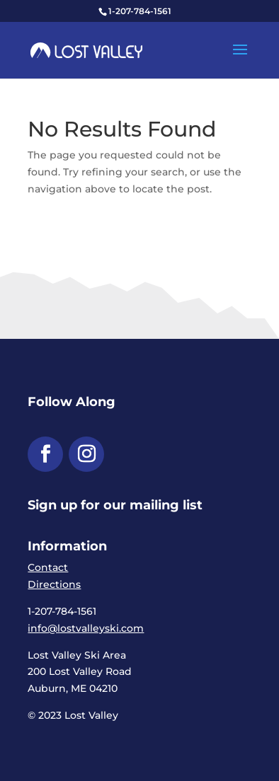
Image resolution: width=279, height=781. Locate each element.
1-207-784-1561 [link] (139, 11)
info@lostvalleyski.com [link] (86, 628)
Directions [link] (54, 584)
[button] (240, 59)
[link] (86, 49)
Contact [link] (48, 567)
